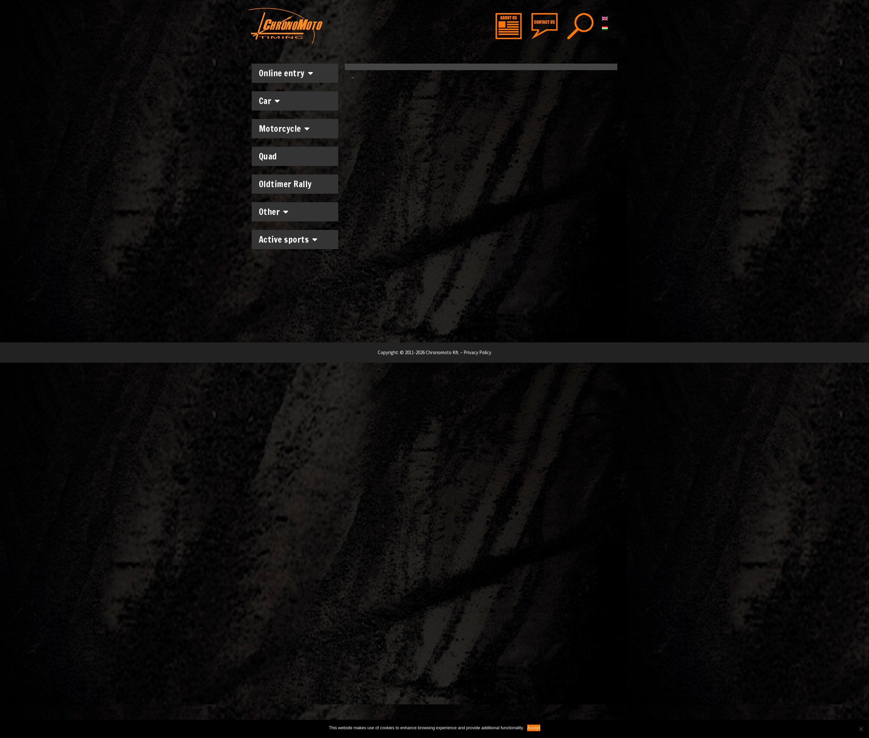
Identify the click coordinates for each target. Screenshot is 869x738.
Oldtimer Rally (285, 184)
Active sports (288, 239)
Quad (268, 156)
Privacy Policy (477, 352)
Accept (533, 727)
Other (274, 211)
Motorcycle (284, 128)
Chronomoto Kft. (442, 352)
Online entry (286, 73)
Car (269, 100)
